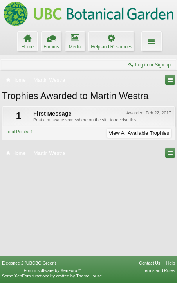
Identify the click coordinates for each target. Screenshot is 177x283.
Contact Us (149, 263)
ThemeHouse (89, 276)
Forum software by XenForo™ (52, 270)
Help (170, 263)
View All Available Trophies (139, 133)
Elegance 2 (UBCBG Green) (29, 263)
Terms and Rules (159, 270)
